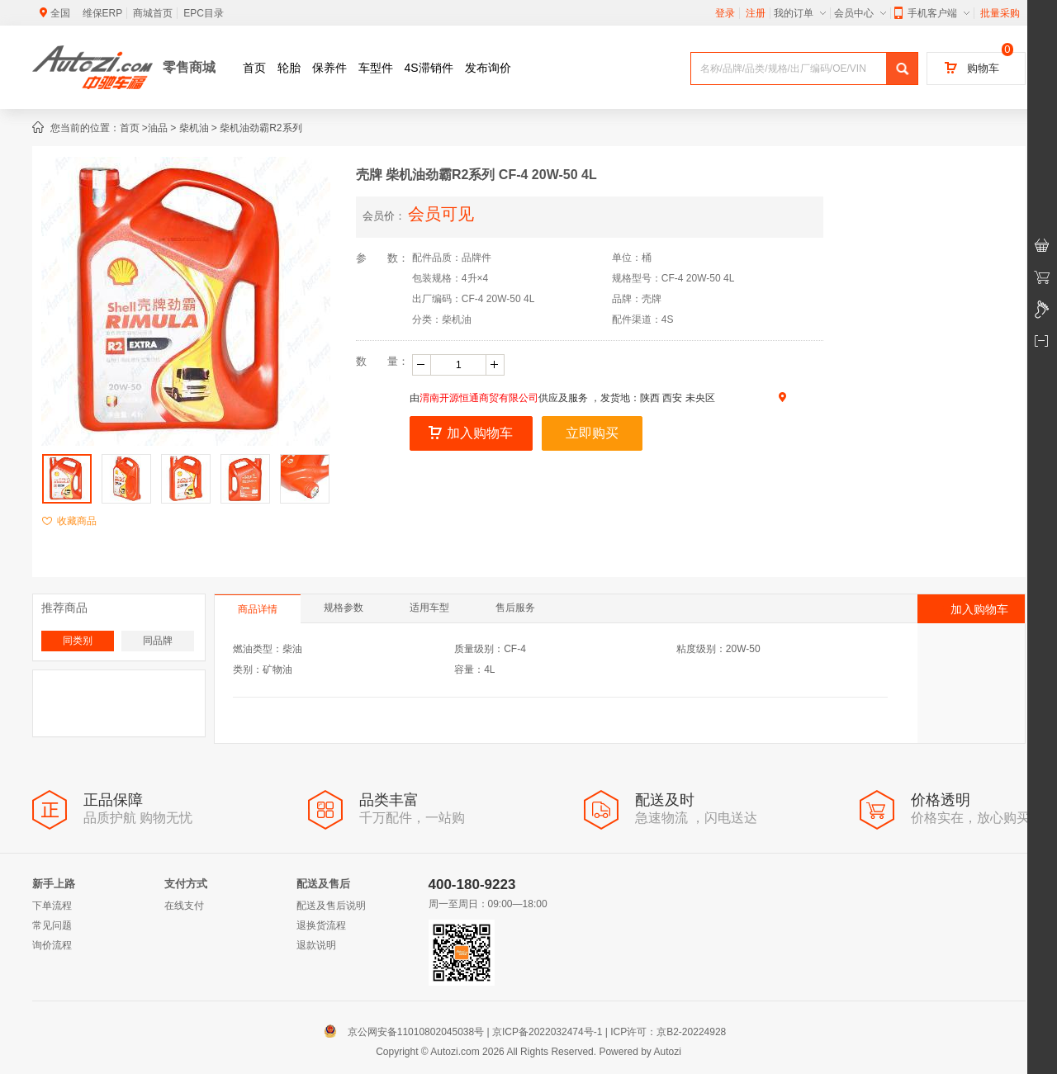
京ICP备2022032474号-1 (547, 1032)
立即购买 (592, 433)
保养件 (329, 67)
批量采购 (1000, 13)
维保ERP (103, 13)
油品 (158, 128)
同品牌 (158, 640)
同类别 (77, 640)
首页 (254, 67)
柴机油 (194, 128)
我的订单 (800, 13)
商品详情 (257, 609)
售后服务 (515, 607)
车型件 (375, 67)
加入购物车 (471, 433)
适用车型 (429, 607)
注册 (755, 13)
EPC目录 (203, 13)
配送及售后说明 (331, 905)
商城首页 (153, 13)
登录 (725, 13)
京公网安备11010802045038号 (407, 1032)
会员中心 (860, 13)
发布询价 (488, 67)
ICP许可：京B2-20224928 (668, 1032)
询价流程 (52, 945)
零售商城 (189, 67)
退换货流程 (321, 925)
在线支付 (184, 905)
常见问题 (52, 925)
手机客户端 (931, 13)
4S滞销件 (429, 67)
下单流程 (52, 905)
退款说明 (316, 945)
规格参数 (343, 607)
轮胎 (289, 67)
